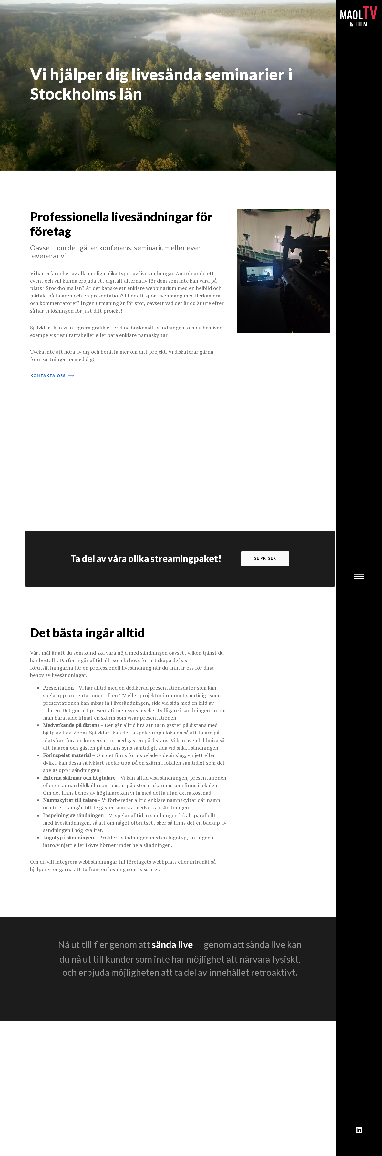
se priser (265, 558)
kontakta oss (52, 375)
